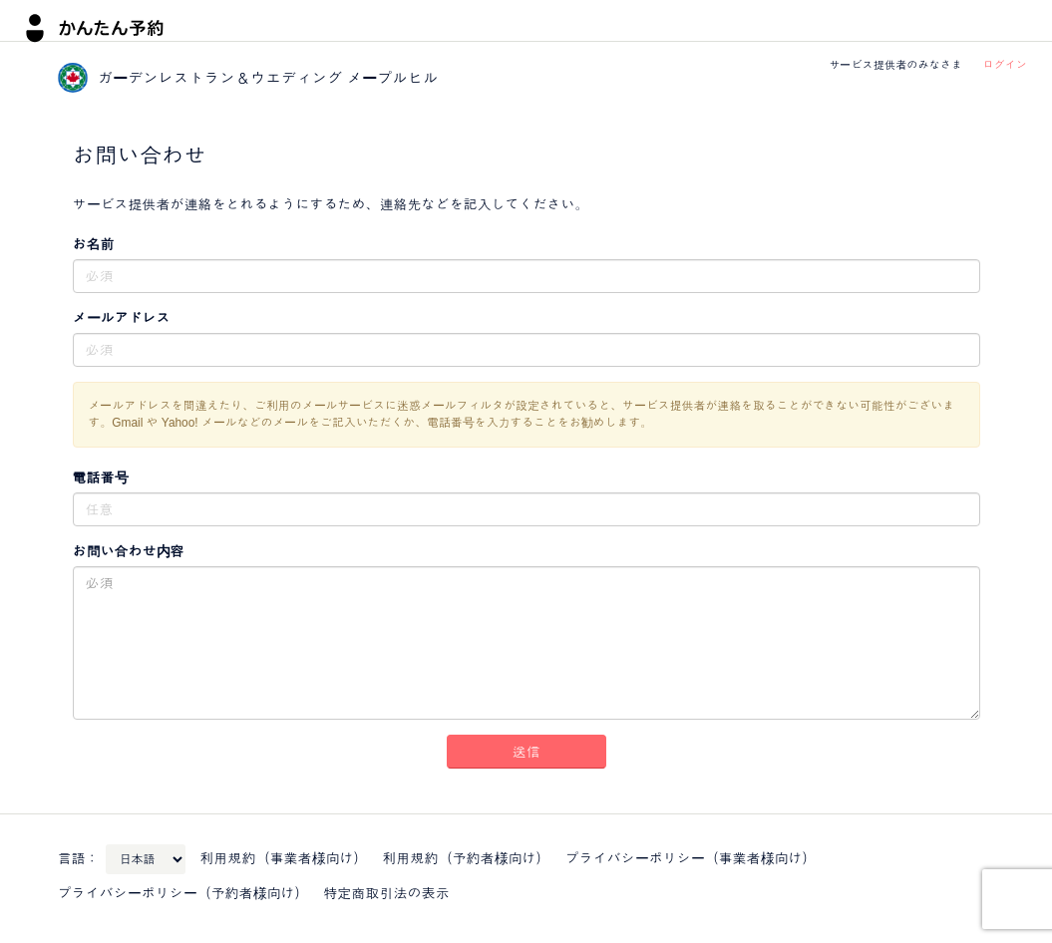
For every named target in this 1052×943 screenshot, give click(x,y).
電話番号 (101, 477)
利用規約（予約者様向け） (466, 858)
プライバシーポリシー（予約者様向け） (183, 893)
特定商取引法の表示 (387, 893)
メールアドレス (122, 318)
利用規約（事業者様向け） (284, 858)
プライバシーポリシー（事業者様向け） (691, 858)
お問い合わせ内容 (128, 551)
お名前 (94, 244)
